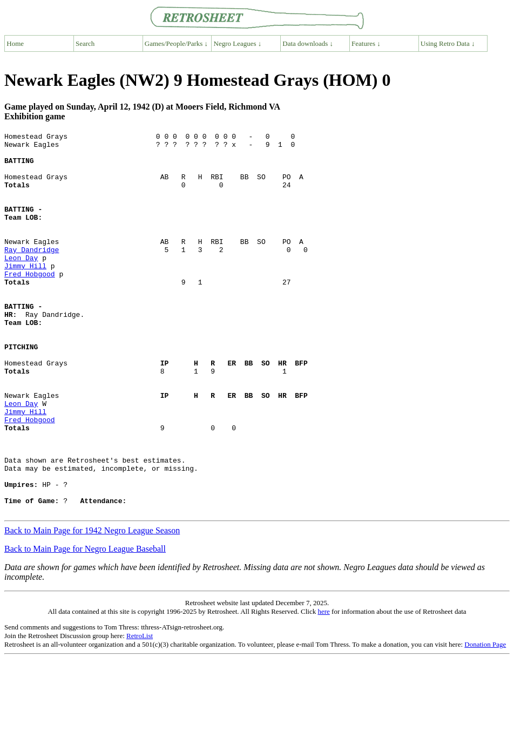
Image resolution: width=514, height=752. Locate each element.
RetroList (139, 712)
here (323, 687)
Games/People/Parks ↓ (176, 43)
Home (15, 43)
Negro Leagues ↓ (238, 43)
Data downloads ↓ (307, 43)
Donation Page (485, 720)
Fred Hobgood (29, 303)
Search (85, 43)
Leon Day (21, 283)
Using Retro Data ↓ (448, 43)
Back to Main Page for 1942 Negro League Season (92, 606)
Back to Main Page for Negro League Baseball (85, 624)
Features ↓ (366, 43)
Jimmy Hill (25, 293)
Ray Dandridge (31, 274)
